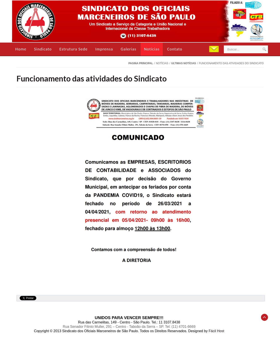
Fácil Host (216, 331)
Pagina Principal (140, 63)
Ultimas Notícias (183, 63)
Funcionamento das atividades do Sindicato (91, 78)
